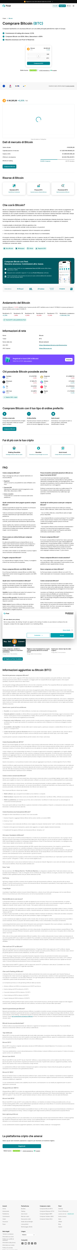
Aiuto (59, 1219)
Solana (46, 381)
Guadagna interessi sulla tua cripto (14, 454)
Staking (23, 1211)
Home (4, 1208)
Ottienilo (69, 360)
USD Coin (9, 391)
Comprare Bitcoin (9, 166)
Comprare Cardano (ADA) (47, 1216)
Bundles (23, 1208)
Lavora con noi (66, 1214)
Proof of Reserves (38, 272)
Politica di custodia (8, 1247)
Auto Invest (24, 1214)
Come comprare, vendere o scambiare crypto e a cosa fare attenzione (13, 650)
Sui (7, 386)
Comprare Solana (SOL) (46, 1219)
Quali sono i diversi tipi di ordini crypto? (61, 649)
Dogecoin (47, 376)
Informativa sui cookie (8, 1245)
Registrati (62, 5)
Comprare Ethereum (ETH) (47, 1211)
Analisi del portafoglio (27, 1221)
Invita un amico (62, 1216)
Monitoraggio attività (26, 1226)
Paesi (4, 1224)
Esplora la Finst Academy (13, 659)
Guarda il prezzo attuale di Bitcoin (38, 192)
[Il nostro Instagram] (32, 1243)
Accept (62, 635)
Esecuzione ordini (26, 1219)
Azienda (60, 1208)
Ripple (46, 391)
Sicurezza (5, 1221)
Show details (66, 630)
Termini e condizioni (8, 1234)
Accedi (55, 5)
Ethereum (9, 381)
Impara (60, 1226)
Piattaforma (6, 1214)
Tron (45, 386)
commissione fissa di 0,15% (32, 268)
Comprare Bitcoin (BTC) (46, 1208)
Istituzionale (6, 1211)
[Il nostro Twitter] (22, 1243)
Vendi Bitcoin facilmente (14, 192)
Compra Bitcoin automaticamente (63, 454)
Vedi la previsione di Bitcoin (62, 192)
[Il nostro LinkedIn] (29, 1243)
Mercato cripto (25, 1216)
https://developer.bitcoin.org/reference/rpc (53, 345)
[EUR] (38, 54)
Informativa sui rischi (8, 1236)
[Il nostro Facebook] (35, 1243)
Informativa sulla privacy (9, 1242)
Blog (59, 1224)
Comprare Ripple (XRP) (46, 1214)
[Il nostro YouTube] (25, 1243)
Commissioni (6, 1216)
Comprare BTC (38, 63)
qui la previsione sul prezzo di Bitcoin (22, 1016)
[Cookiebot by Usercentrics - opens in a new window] (66, 613)
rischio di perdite (70, 86)
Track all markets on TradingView (38, 139)
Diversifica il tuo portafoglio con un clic (38, 454)
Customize (38, 635)
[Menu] (73, 6)
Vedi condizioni (28, 361)
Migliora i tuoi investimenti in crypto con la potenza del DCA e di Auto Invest (38, 650)
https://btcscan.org (45, 348)
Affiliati (60, 1221)
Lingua (23, 1231)
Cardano (8, 376)
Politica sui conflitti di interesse (8, 1239)
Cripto (4, 1219)
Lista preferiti (24, 1224)
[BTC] (38, 58)
